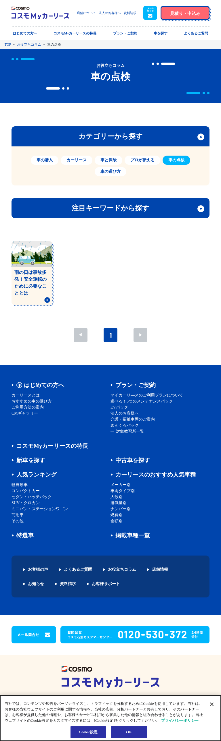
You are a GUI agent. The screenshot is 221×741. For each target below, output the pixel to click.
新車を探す (30, 460)
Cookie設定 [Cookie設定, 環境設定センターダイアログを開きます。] (88, 732)
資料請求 (130, 13)
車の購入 (45, 160)
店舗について (86, 13)
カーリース (76, 160)
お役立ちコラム (29, 44)
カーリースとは (26, 395)
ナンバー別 (120, 509)
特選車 (25, 535)
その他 (18, 521)
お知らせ (36, 584)
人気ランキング (36, 474)
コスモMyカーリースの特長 (52, 446)
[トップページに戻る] (40, 13)
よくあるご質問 (78, 570)
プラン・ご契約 (135, 385)
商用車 (18, 515)
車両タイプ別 (122, 491)
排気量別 (118, 503)
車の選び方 (110, 171)
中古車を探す (132, 460)
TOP (8, 44)
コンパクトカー (26, 491)
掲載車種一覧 (132, 535)
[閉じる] (211, 704)
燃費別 (116, 515)
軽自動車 (20, 485)
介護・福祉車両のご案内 (132, 419)
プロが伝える (142, 160)
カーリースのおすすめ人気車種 (155, 474)
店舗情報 (160, 570)
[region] (110, 718)
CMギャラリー (25, 413)
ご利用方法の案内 (28, 407)
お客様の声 (38, 570)
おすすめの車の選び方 (32, 401)
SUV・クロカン (26, 503)
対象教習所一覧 (130, 431)
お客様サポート (106, 584)
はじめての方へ (44, 385)
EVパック (119, 407)
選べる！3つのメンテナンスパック (141, 401)
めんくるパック (124, 425)
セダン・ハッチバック (32, 497)
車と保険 (108, 160)
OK (129, 732)
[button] (150, 13)
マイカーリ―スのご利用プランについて (146, 395)
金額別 (116, 521)
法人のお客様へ (110, 13)
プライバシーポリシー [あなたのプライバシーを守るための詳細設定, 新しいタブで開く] (180, 720)
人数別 (116, 497)
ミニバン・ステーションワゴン (40, 509)
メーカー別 (120, 485)
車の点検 (176, 160)
